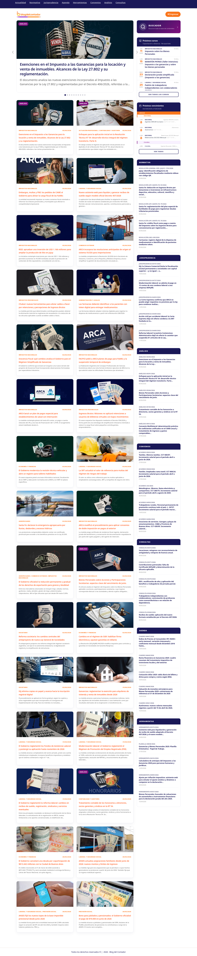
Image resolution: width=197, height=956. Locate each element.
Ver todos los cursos (158, 94)
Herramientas (80, 2)
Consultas (120, 2)
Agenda (65, 2)
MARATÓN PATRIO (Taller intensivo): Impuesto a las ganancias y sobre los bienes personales (161, 64)
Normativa (34, 2)
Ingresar (173, 14)
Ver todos (158, 151)
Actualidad (20, 2)
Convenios (95, 2)
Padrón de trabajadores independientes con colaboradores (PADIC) (161, 88)
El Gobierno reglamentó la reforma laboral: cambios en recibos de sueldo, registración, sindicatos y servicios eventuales (44, 812)
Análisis (108, 2)
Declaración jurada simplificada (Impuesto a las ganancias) (159, 76)
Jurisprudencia (51, 2)
